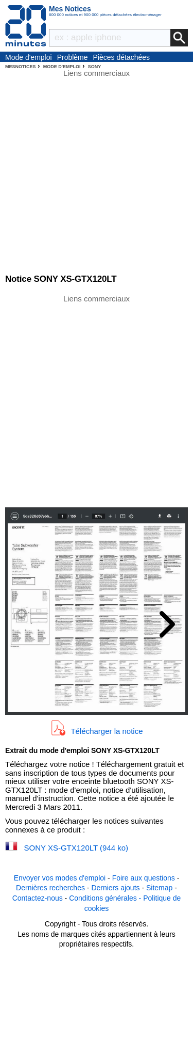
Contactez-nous (37, 898)
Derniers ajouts (115, 888)
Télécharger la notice (107, 731)
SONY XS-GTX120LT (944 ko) (76, 847)
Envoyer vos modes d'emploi (60, 878)
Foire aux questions (143, 878)
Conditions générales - (106, 898)
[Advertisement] (96, 400)
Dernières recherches (50, 888)
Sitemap (159, 888)
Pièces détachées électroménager (121, 57)
